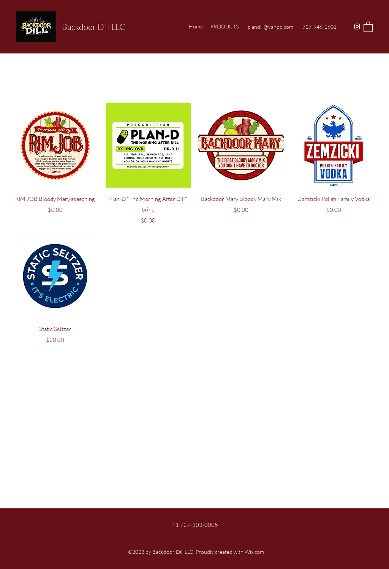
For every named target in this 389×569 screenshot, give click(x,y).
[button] (368, 26)
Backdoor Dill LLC (93, 27)
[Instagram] (357, 26)
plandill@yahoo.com (270, 27)
